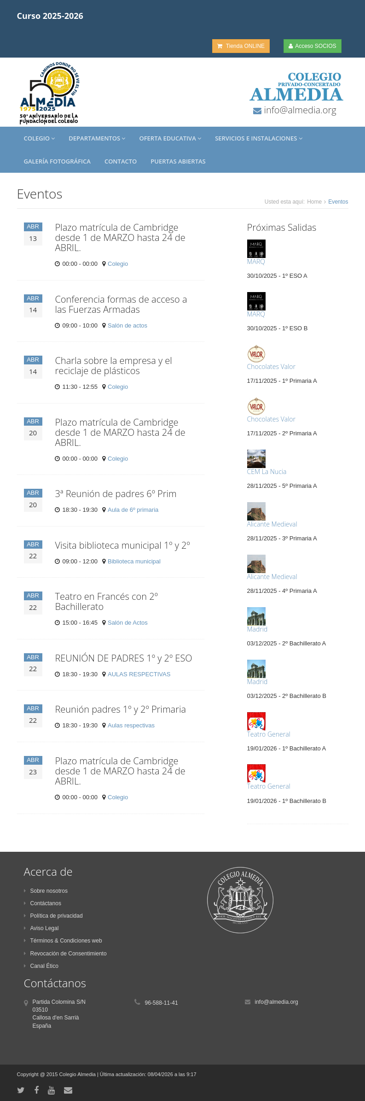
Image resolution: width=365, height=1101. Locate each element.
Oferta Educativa (170, 138)
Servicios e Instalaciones (258, 138)
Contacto (120, 161)
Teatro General (268, 734)
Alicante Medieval (272, 524)
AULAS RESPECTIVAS (139, 674)
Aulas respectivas (131, 725)
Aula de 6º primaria (133, 509)
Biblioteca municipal (134, 561)
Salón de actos (127, 325)
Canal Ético (41, 966)
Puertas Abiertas (178, 161)
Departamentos (97, 138)
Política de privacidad (53, 916)
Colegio (39, 138)
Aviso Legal (41, 928)
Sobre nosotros (46, 891)
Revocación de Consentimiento (65, 953)
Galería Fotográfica (57, 161)
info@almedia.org (298, 110)
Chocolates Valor (271, 366)
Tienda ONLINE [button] (241, 46)
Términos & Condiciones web (63, 940)
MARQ (256, 261)
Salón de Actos (128, 622)
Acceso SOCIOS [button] (312, 46)
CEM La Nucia (267, 471)
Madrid (257, 629)
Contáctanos (42, 903)
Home (314, 202)
